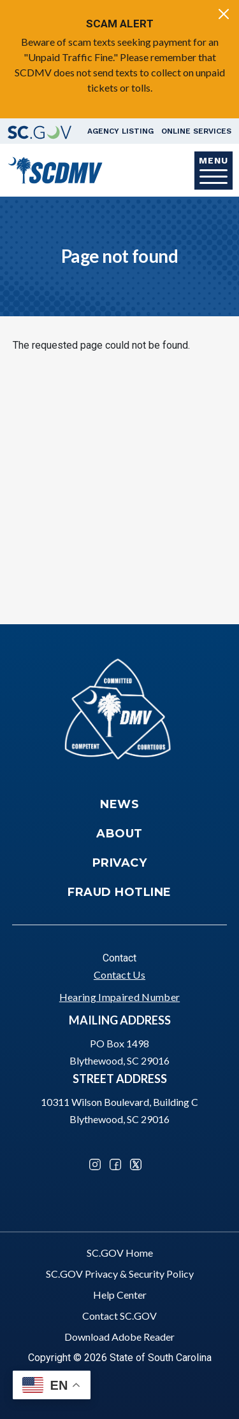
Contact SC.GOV (119, 1316)
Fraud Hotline (119, 892)
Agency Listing (120, 131)
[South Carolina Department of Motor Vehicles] (55, 169)
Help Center (120, 1295)
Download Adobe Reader (119, 1337)
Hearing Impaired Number (119, 997)
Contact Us (119, 974)
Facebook (115, 1164)
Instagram (95, 1164)
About (119, 834)
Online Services (196, 131)
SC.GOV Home (120, 1253)
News (119, 804)
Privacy (119, 863)
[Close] (223, 14)
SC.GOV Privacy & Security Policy (120, 1274)
